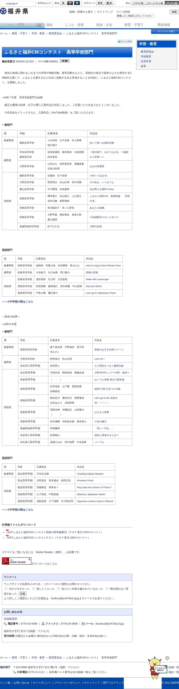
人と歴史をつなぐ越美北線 (109, 365)
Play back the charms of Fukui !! (94, 487)
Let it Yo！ (100, 358)
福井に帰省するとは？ (107, 435)
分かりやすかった (19, 588)
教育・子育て (134, 25)
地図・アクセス (39, 631)
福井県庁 (5, 667)
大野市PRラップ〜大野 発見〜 (112, 372)
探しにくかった (46, 588)
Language (12, 3)
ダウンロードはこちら (29, 563)
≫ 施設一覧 (172, 672)
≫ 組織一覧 (172, 667)
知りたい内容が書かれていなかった (82, 588)
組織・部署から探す (81, 11)
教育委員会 (55, 33)
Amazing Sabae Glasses (90, 473)
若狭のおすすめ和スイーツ (109, 349)
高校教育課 (10, 618)
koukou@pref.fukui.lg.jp (65, 598)
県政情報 (164, 25)
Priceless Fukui (85, 480)
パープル (99, 442)
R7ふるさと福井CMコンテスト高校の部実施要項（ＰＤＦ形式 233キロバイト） (54, 532)
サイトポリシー (42, 682)
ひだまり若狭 (102, 412)
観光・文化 (104, 25)
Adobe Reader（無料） (50, 552)
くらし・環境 (14, 25)
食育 (143, 66)
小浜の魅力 (101, 421)
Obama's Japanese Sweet (91, 494)
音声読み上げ (44, 3)
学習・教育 (38, 33)
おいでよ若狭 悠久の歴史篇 (109, 379)
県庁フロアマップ (113, 682)
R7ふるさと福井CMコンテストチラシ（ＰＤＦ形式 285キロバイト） (48, 537)
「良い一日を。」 (104, 428)
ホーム (4, 33)
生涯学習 (146, 61)
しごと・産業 (74, 25)
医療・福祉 (45, 25)
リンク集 (5, 682)
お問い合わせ (21, 682)
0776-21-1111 (36, 672)
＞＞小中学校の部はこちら (17, 301)
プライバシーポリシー (67, 682)
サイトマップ (105, 11)
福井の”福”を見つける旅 (107, 388)
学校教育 (146, 56)
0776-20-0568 (29, 623)
